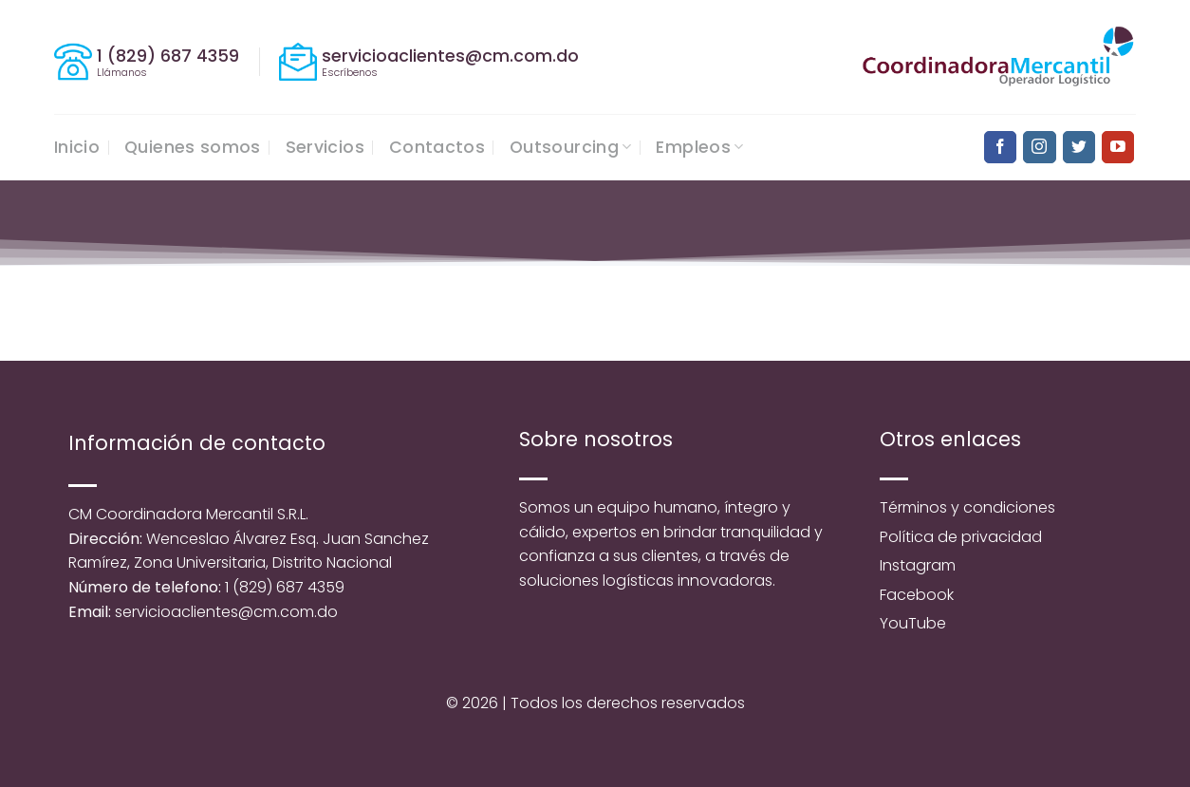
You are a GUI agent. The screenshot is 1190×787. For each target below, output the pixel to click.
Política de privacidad (961, 537)
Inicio (77, 147)
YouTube (913, 623)
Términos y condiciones (967, 507)
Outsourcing (570, 147)
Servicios (325, 147)
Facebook (917, 595)
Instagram (918, 565)
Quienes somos (192, 147)
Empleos (699, 147)
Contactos (437, 147)
